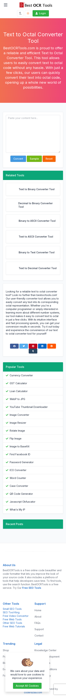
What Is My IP (17, 509)
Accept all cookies (27, 685)
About (37, 616)
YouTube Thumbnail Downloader (29, 406)
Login (40, 13)
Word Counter (18, 477)
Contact (38, 635)
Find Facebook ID (20, 454)
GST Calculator (18, 383)
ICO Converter (18, 470)
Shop (6, 650)
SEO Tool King (11, 612)
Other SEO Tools (12, 622)
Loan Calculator (19, 391)
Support (39, 629)
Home (37, 610)
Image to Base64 (19, 446)
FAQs (37, 622)
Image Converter (19, 414)
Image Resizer (18, 422)
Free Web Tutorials (14, 626)
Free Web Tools (12, 619)
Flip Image (15, 438)
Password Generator (22, 462)
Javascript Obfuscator (22, 501)
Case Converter (19, 485)
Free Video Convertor (16, 615)
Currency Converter (21, 375)
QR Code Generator (21, 493)
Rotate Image (17, 430)
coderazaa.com (33, 692)
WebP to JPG (17, 399)
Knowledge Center (45, 650)
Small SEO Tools (12, 608)
